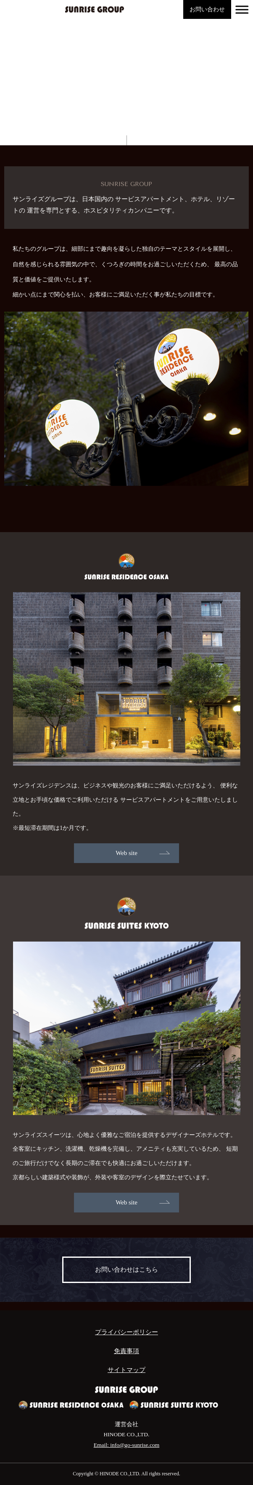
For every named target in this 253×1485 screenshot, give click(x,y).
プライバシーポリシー (126, 1332)
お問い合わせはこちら (126, 1269)
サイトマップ (126, 1370)
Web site (126, 853)
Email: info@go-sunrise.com (126, 1445)
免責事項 (126, 1351)
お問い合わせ (207, 9)
